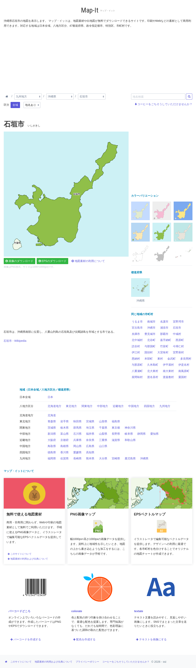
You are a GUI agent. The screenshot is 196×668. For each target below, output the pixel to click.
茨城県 (52, 427)
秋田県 (77, 421)
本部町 (148, 358)
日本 (50, 397)
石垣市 (177, 327)
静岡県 (141, 433)
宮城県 (90, 421)
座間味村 (137, 377)
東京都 (116, 427)
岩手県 (64, 421)
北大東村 (152, 371)
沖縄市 (151, 327)
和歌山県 (130, 440)
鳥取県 (52, 446)
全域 (15, 104)
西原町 (180, 340)
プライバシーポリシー (87, 661)
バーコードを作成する (25, 639)
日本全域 (25, 397)
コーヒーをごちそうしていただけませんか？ (163, 104)
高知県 (90, 452)
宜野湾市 (178, 321)
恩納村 (136, 358)
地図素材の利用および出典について (28, 558)
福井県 (90, 433)
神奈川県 (130, 427)
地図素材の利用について (88, 261)
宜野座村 (178, 352)
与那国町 (149, 346)
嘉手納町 (165, 340)
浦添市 (164, 327)
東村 (160, 358)
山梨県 (103, 433)
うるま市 (137, 321)
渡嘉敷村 (168, 377)
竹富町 (164, 346)
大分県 (103, 458)
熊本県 (90, 458)
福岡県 (52, 458)
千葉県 (103, 427)
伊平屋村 (168, 364)
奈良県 (90, 440)
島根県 (64, 446)
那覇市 (164, 333)
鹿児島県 (130, 458)
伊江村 (136, 352)
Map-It (89, 10)
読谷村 (136, 346)
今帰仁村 (178, 346)
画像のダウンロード (19, 261)
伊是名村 (183, 364)
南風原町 (183, 371)
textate (138, 611)
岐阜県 (129, 433)
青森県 (52, 421)
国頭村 (148, 352)
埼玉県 (90, 427)
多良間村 (185, 358)
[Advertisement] (98, 59)
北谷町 (151, 340)
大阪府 (52, 440)
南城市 (151, 321)
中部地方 (102, 406)
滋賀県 (116, 440)
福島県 (116, 421)
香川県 (64, 452)
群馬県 (77, 427)
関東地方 (87, 406)
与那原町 (137, 364)
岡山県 (77, 446)
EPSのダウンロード (52, 261)
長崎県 (77, 458)
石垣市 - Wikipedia (15, 340)
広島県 (90, 446)
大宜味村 (162, 352)
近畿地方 (118, 406)
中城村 (177, 333)
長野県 (116, 433)
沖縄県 (144, 458)
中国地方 (133, 406)
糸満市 (136, 333)
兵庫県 (77, 440)
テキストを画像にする (151, 639)
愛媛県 (77, 452)
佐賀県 (64, 458)
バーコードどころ (19, 611)
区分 (6, 104)
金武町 (171, 358)
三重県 (103, 440)
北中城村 (137, 340)
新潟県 (52, 433)
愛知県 (154, 433)
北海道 (52, 415)
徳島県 (52, 452)
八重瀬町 (137, 371)
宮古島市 (137, 327)
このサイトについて (20, 554)
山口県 (103, 446)
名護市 (164, 321)
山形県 (103, 421)
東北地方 (71, 406)
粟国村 (182, 377)
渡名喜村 (152, 377)
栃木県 (64, 427)
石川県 (77, 433)
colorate (76, 611)
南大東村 (168, 371)
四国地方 (149, 406)
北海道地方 (54, 406)
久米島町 (152, 364)
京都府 (64, 440)
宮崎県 (116, 458)
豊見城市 (149, 333)
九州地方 (164, 406)
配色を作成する (84, 639)
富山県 (64, 433)
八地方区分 (26, 406)
